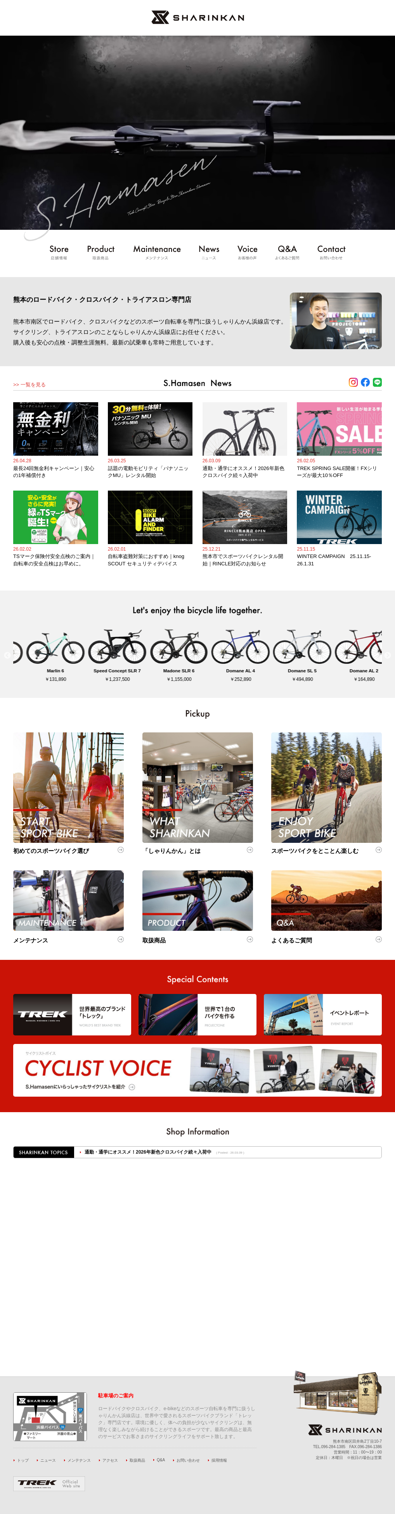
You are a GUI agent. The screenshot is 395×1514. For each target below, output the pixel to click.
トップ (23, 1460)
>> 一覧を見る (29, 385)
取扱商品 (137, 1460)
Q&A (161, 1460)
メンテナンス (79, 1460)
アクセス (110, 1460)
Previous (7, 656)
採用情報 (219, 1460)
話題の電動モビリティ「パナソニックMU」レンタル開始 (144, 1152)
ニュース (48, 1460)
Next (388, 656)
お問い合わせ (188, 1460)
